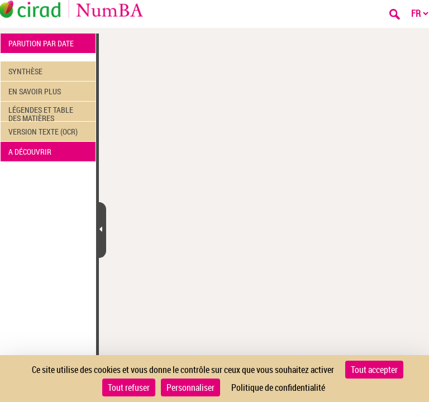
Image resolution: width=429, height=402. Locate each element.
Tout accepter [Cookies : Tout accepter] (374, 369)
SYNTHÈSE (25, 71)
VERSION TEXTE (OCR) (43, 131)
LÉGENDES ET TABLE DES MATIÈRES (40, 112)
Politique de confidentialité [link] (278, 387)
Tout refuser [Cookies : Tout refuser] (129, 387)
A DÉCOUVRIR (29, 151)
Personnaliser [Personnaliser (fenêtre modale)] (190, 387)
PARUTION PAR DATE (41, 43)
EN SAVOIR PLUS (34, 91)
